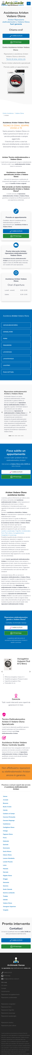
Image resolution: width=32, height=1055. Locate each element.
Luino (4, 865)
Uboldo (5, 900)
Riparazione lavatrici (7, 1023)
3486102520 (16, 36)
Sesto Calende (7, 889)
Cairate (5, 810)
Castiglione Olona (8, 827)
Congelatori (4, 535)
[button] (2, 412)
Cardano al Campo (9, 814)
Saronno (5, 886)
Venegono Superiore (9, 906)
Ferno (5, 838)
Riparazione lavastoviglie (8, 1016)
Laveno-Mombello (9, 858)
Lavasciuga (13, 535)
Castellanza (6, 824)
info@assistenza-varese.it (10, 979)
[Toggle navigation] (29, 3)
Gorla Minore (7, 851)
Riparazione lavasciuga (8, 1013)
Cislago (5, 831)
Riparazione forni (6, 1007)
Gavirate (5, 845)
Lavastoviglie (11, 531)
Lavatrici (3, 531)
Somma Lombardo (9, 893)
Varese (5, 796)
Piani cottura (8, 533)
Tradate (5, 896)
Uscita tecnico (5, 991)
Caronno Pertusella (9, 817)
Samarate (6, 882)
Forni (2, 533)
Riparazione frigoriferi (7, 1010)
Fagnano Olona (8, 834)
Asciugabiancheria (18, 533)
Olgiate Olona (7, 876)
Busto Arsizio (7, 807)
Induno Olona (7, 855)
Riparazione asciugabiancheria (10, 994)
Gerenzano (6, 848)
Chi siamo (4, 985)
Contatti (3, 988)
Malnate (5, 869)
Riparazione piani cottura (8, 1026)
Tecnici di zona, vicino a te (15, 59)
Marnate (5, 872)
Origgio (5, 879)
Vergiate (5, 910)
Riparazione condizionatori (9, 997)
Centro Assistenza (8, 113)
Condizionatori (26, 531)
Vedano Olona (19, 113)
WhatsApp (15, 42)
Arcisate (5, 800)
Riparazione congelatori (8, 1004)
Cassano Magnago (9, 820)
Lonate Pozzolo (8, 862)
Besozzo (5, 803)
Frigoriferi (18, 531)
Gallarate (6, 841)
